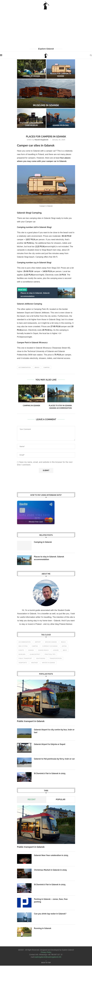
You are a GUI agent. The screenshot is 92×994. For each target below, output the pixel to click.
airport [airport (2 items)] (38, 642)
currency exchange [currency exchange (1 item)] (50, 646)
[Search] (91, 55)
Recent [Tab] (32, 799)
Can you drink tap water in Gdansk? (50, 914)
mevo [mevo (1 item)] (65, 650)
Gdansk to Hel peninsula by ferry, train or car (54, 759)
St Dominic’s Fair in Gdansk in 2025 (50, 773)
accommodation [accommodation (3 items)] (25, 642)
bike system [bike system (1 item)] (23, 646)
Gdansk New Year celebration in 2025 (51, 855)
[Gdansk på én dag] (60, 118)
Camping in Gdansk (31, 76)
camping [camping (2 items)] (35, 646)
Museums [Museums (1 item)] (22, 654)
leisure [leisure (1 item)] (56, 650)
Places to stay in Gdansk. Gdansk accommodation (49, 558)
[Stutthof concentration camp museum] (31, 118)
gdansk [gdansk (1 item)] (31, 650)
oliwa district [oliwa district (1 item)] (35, 654)
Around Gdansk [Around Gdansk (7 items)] (51, 642)
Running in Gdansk (42, 928)
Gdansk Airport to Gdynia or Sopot (49, 744)
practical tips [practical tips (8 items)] (50, 654)
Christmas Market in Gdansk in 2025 (50, 870)
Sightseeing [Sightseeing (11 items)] (40, 658)
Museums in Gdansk (46, 105)
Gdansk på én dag (61, 125)
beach (37, 367)
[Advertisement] (46, 28)
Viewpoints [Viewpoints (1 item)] (23, 662)
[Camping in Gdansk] (31, 69)
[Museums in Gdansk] (46, 93)
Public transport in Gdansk (31, 721)
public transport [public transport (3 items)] (25, 658)
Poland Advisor (65, 624)
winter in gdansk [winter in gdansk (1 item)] (48, 662)
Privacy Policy (46, 952)
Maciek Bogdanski (41, 140)
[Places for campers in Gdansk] (60, 69)
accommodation (25, 367)
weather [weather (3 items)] (34, 662)
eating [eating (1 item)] (64, 646)
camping (46, 367)
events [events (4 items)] (21, 650)
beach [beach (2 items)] (63, 642)
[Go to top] (46, 962)
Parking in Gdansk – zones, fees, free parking (51, 900)
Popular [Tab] (60, 799)
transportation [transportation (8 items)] (56, 658)
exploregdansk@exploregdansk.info (47, 957)
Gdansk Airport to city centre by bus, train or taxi (54, 730)
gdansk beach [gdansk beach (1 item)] (43, 650)
